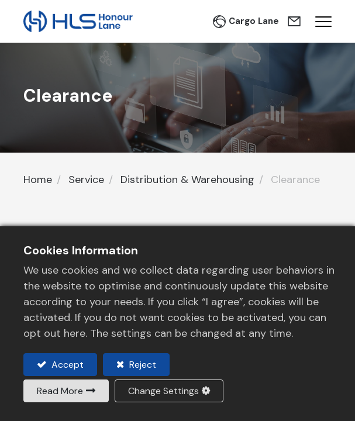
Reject (141, 364)
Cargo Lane (254, 21)
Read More (60, 391)
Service (86, 179)
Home (37, 179)
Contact (296, 21)
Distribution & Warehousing (187, 179)
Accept (66, 364)
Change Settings (163, 391)
